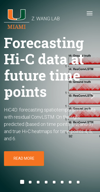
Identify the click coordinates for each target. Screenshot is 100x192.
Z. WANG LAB (32, 14)
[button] (7, 96)
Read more (24, 158)
